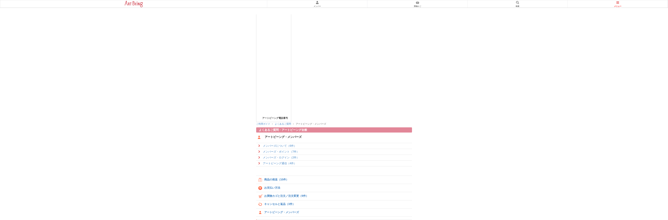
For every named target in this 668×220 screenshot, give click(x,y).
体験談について (273, 77)
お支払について (273, 51)
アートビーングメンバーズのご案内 (273, 31)
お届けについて (273, 64)
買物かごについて (273, 37)
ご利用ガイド (273, 17)
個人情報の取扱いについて (273, 97)
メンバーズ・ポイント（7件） (281, 151)
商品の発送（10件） (273, 179)
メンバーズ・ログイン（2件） (281, 157)
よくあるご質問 (283, 124)
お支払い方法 (269, 188)
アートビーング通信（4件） (279, 163)
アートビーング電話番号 (275, 118)
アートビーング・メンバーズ (278, 212)
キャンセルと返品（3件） (276, 204)
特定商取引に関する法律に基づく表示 (273, 104)
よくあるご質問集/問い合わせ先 (273, 91)
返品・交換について (273, 71)
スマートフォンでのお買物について (273, 44)
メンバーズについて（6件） (279, 145)
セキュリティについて (273, 57)
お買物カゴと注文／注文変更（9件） (283, 196)
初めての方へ (273, 24)
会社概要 (273, 111)
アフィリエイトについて (273, 84)
